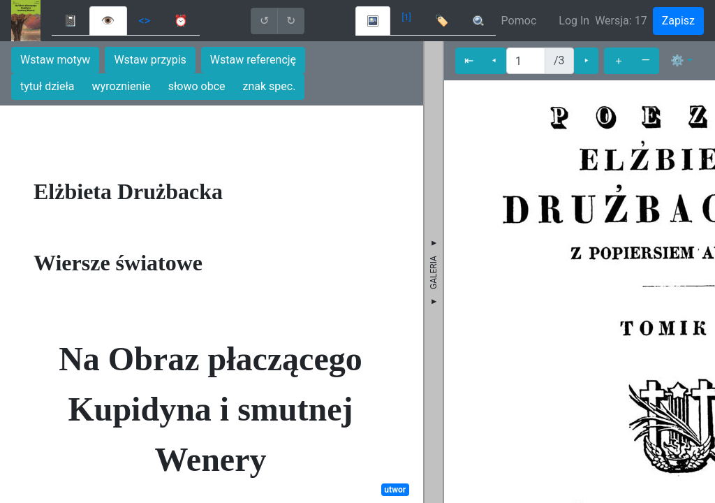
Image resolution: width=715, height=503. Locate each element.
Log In (574, 20)
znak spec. (269, 86)
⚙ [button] (677, 60)
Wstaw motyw (55, 59)
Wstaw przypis (150, 59)
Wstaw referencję (253, 59)
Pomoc (519, 20)
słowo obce (197, 86)
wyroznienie (121, 86)
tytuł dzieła (47, 86)
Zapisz (678, 20)
